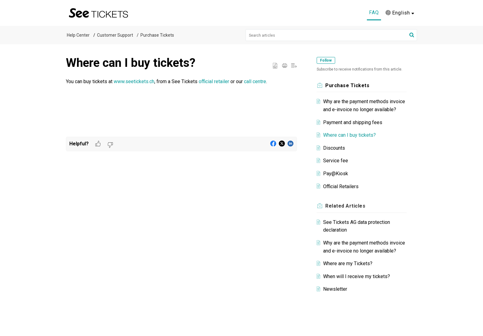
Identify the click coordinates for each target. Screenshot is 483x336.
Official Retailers (341, 186)
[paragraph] (181, 82)
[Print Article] (284, 66)
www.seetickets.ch (134, 81)
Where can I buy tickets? (349, 135)
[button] (411, 35)
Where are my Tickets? (347, 263)
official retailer (214, 81)
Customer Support (115, 35)
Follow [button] (326, 60)
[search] (331, 35)
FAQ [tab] (374, 12)
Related (345, 206)
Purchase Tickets (157, 35)
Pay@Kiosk (335, 173)
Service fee (335, 161)
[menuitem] (400, 13)
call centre (255, 81)
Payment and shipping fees (352, 122)
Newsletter (335, 289)
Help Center (78, 35)
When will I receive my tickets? (356, 276)
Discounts (334, 148)
